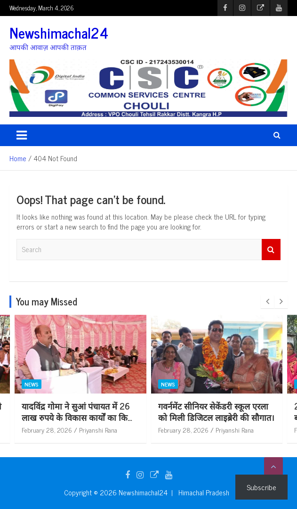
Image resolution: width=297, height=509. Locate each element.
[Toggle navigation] (21, 135)
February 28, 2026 (78, 429)
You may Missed (46, 301)
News (63, 384)
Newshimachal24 (58, 32)
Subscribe (261, 487)
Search (271, 249)
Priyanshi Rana (130, 429)
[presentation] (267, 301)
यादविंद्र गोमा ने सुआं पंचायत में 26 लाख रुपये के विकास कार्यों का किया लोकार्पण (109, 417)
